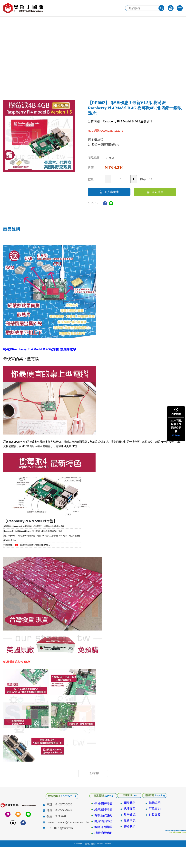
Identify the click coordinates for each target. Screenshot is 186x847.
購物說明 (155, 802)
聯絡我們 (130, 826)
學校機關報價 (103, 803)
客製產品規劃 (103, 815)
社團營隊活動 (103, 833)
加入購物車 (109, 192)
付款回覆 (155, 814)
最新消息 (130, 820)
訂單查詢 (155, 808)
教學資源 (130, 814)
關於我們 (130, 802)
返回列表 (93, 773)
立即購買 (155, 192)
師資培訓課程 (103, 821)
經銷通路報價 (103, 809)
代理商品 (130, 808)
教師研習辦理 (103, 827)
